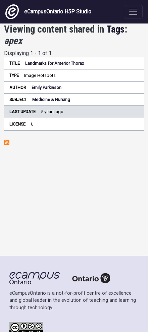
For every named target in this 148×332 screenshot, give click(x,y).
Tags (115, 29)
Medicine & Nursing (51, 99)
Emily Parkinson (46, 87)
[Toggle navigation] (133, 11)
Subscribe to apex (6, 142)
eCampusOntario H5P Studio (48, 11)
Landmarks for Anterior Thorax (54, 63)
